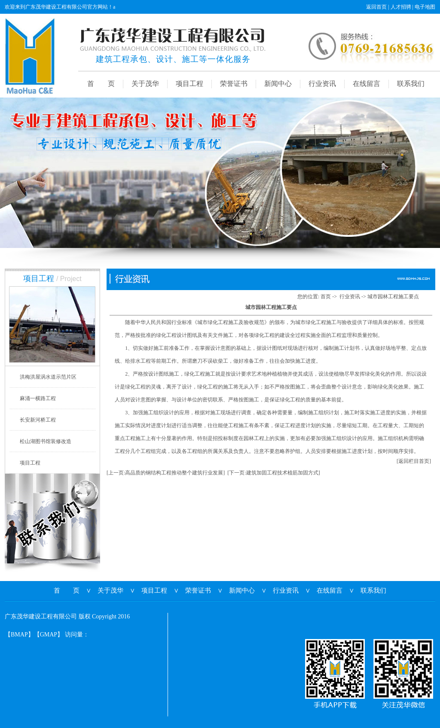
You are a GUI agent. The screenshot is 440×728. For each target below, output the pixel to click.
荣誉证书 (234, 83)
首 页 (101, 83)
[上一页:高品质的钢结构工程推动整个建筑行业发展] (166, 473)
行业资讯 (322, 83)
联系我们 (411, 83)
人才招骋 (401, 7)
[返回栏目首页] (414, 461)
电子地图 (425, 7)
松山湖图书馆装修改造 (45, 441)
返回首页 (376, 7)
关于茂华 (145, 83)
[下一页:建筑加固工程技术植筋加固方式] (273, 473)
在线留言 (366, 83)
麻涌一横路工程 (38, 398)
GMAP (48, 634)
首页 (326, 297)
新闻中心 (278, 83)
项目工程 (189, 83)
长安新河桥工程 (38, 420)
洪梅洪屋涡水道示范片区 (48, 377)
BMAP (19, 634)
